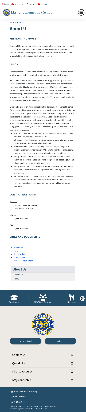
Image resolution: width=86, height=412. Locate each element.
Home (13, 22)
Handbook (18, 247)
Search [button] (31, 4)
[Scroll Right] (82, 298)
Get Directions (25, 341)
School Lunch (19, 257)
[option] (14, 298)
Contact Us (18, 355)
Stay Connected (21, 380)
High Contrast (19, 396)
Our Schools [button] (18, 4)
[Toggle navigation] (81, 12)
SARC (16, 250)
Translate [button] (43, 4)
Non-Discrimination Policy (24, 391)
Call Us (60, 341)
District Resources (23, 371)
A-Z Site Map (18, 402)
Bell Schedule (19, 254)
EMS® (36, 409)
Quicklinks (18, 363)
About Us (23, 22)
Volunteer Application (23, 260)
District (6, 4)
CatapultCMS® (28, 409)
